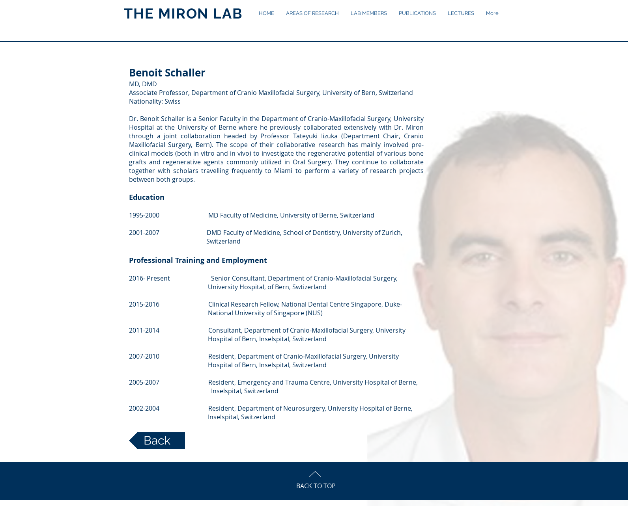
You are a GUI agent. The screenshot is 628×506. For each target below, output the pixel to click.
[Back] (157, 440)
